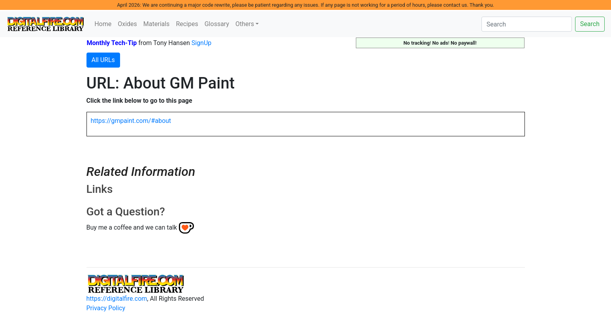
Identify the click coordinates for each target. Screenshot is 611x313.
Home (102, 24)
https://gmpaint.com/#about (131, 120)
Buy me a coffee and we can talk (131, 227)
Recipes (187, 24)
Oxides (127, 24)
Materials (156, 24)
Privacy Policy (106, 308)
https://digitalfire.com (116, 298)
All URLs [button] (103, 60)
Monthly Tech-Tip (112, 43)
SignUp (202, 43)
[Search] (526, 24)
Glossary (217, 24)
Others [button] (244, 24)
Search (590, 24)
